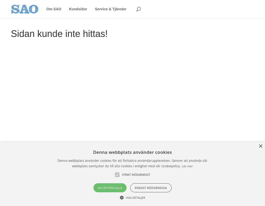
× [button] (260, 146)
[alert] (132, 174)
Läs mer (187, 166)
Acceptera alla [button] (110, 188)
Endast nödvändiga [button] (151, 188)
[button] (132, 197)
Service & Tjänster (111, 9)
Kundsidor (78, 9)
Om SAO (53, 9)
